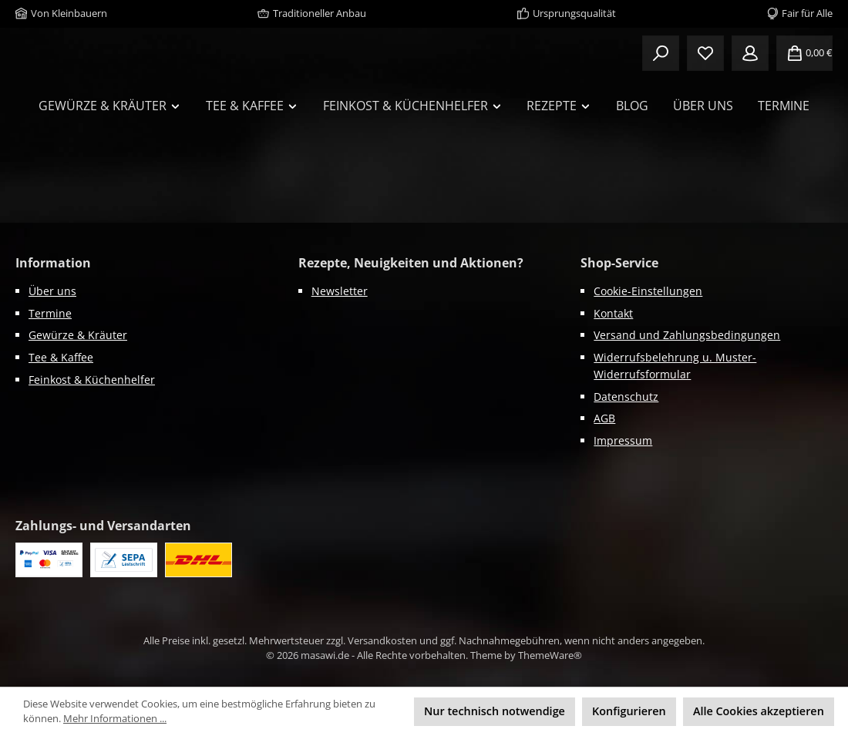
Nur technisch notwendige (494, 711)
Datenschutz (626, 396)
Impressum (623, 440)
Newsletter (339, 291)
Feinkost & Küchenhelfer (92, 379)
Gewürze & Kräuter (78, 335)
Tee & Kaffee (61, 357)
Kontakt (613, 313)
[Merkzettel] (705, 54)
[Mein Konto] (750, 54)
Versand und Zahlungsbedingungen (687, 335)
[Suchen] (660, 54)
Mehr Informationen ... (115, 718)
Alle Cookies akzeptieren (758, 711)
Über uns (52, 291)
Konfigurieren (629, 711)
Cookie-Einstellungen (648, 291)
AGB (604, 419)
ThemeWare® (550, 655)
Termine (50, 313)
